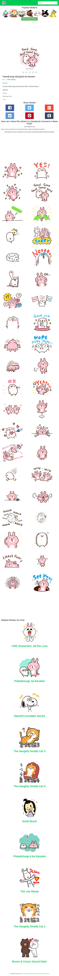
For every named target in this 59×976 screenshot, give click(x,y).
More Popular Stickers (29, 19)
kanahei (5, 83)
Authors (37, 973)
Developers (26, 973)
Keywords (32, 973)
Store (40, 973)
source (4, 99)
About (22, 973)
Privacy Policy (45, 973)
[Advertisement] (29, 35)
